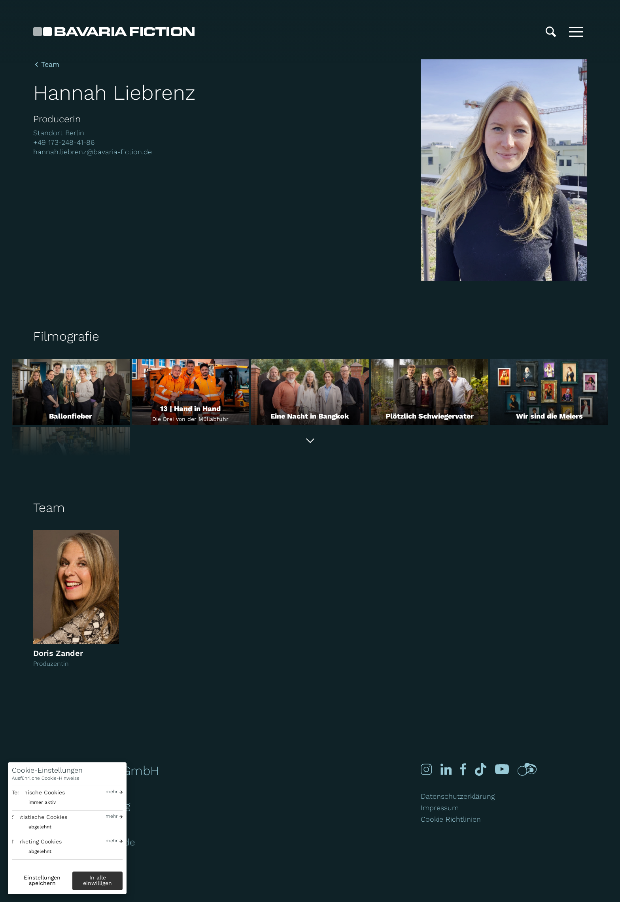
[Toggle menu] (576, 31)
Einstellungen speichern (42, 880)
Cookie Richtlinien (451, 819)
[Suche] (550, 31)
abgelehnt (39, 827)
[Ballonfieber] (71, 392)
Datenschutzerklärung (458, 796)
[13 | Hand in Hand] (191, 392)
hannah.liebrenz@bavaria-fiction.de (92, 152)
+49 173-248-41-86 (64, 142)
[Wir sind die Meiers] (549, 392)
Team (50, 64)
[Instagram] (425, 769)
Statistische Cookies (39, 817)
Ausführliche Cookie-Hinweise (45, 778)
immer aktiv (42, 802)
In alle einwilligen (97, 880)
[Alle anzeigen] (310, 440)
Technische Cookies (38, 792)
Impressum (440, 807)
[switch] (34, 802)
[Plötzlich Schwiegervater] (430, 392)
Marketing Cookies (37, 841)
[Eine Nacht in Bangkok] (310, 392)
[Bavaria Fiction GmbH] (114, 31)
